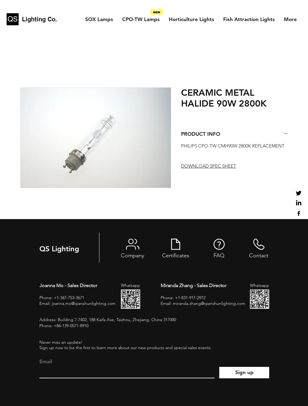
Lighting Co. (39, 19)
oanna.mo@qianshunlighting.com (84, 303)
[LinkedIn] (298, 203)
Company (132, 255)
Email (45, 361)
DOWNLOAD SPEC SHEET (208, 166)
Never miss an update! (60, 342)
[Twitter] (298, 193)
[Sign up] (244, 372)
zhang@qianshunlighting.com (217, 303)
